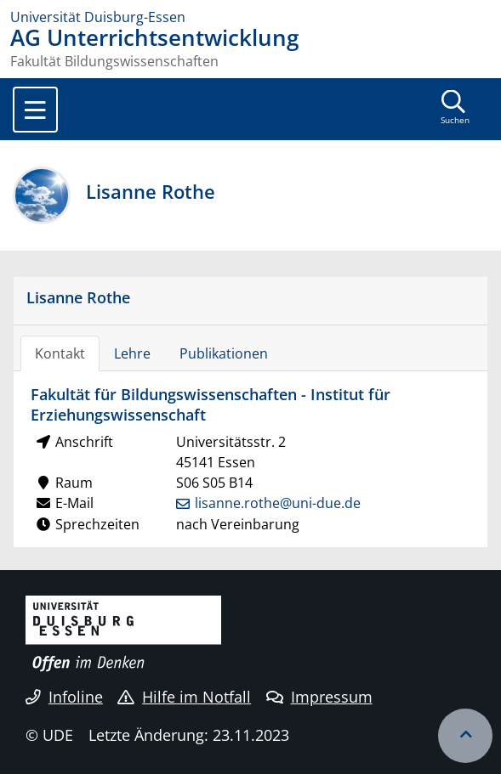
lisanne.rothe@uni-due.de (278, 503)
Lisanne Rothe (78, 297)
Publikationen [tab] (223, 353)
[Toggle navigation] (35, 110)
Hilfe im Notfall (184, 696)
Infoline (64, 696)
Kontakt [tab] (60, 353)
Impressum (319, 696)
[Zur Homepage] (250, 17)
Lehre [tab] (132, 353)
